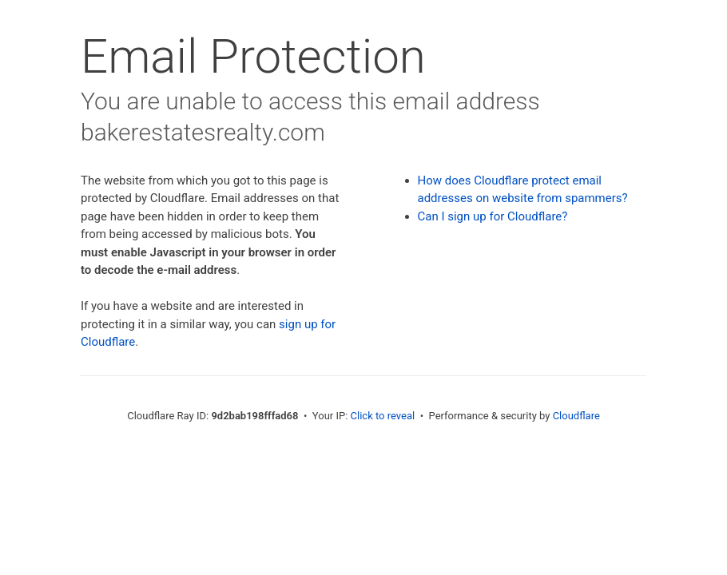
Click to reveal (383, 416)
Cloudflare (576, 416)
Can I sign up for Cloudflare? (493, 216)
